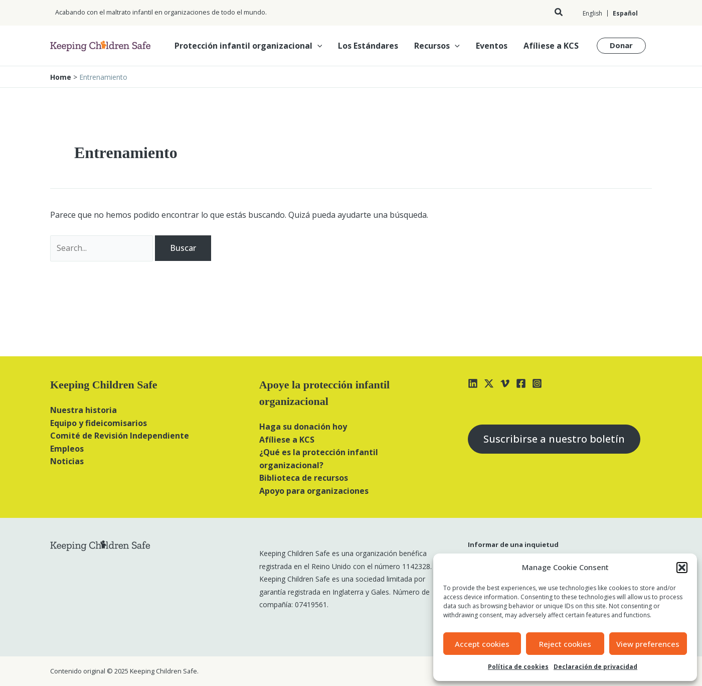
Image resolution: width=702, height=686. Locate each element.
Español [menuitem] (625, 13)
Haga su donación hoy (303, 426)
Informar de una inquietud (513, 544)
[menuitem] (592, 13)
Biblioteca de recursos (303, 477)
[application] (317, 46)
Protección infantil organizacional (248, 46)
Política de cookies (518, 666)
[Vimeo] (505, 383)
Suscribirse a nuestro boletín (554, 439)
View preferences (647, 644)
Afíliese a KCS (551, 45)
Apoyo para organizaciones (314, 490)
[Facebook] (521, 383)
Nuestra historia (83, 410)
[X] (489, 383)
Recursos (437, 46)
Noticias (67, 461)
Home (60, 77)
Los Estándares (368, 45)
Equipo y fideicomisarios (98, 423)
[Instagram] (537, 383)
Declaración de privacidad (595, 666)
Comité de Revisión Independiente (119, 435)
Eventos (491, 45)
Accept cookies (482, 644)
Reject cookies (565, 644)
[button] (682, 568)
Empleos (67, 448)
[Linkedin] (473, 383)
